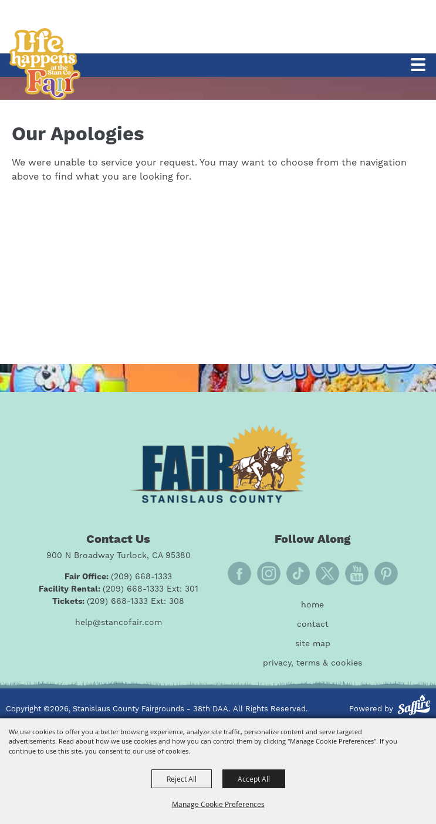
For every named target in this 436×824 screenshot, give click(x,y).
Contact (313, 624)
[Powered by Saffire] (414, 706)
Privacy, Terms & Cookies (312, 663)
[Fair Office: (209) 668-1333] (118, 577)
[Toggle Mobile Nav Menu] (418, 65)
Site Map (312, 644)
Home (312, 605)
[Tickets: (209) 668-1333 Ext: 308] (118, 602)
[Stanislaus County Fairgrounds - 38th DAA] (44, 64)
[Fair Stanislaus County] (218, 464)
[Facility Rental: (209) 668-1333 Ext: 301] (118, 589)
